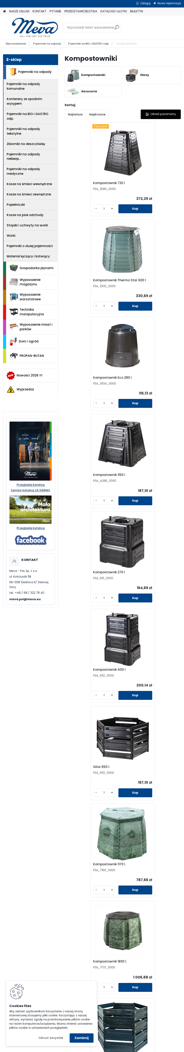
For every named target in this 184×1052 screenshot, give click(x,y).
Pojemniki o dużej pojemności (30, 246)
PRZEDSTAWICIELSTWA (80, 11)
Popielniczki (16, 205)
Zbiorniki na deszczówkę (26, 144)
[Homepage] (4, 11)
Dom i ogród (24, 341)
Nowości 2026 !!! (24, 375)
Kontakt (138, 870)
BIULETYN (136, 11)
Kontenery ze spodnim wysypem (24, 101)
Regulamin (49, 947)
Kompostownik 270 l (85, 381)
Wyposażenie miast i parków (31, 326)
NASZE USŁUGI (19, 11)
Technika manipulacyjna (27, 311)
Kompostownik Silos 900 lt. (148, 575)
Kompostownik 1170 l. (143, 478)
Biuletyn (138, 898)
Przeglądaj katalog (31, 485)
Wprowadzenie (16, 44)
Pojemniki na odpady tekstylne (23, 131)
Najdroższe (97, 114)
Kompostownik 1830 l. (86, 575)
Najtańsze (75, 114)
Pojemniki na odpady (47, 44)
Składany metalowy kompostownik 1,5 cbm (145, 675)
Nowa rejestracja (169, 3)
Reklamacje (49, 975)
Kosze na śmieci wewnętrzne (29, 184)
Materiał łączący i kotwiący (28, 256)
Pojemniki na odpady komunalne (23, 86)
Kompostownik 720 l (85, 184)
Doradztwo (49, 968)
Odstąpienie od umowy (49, 954)
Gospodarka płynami (31, 268)
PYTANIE (55, 11)
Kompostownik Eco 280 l (88, 283)
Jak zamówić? (49, 961)
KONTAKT (39, 11)
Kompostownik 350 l (143, 283)
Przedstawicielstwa (138, 884)
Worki (11, 235)
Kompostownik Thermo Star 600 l (149, 185)
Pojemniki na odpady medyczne (23, 171)
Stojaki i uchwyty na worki (27, 225)
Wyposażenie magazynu (25, 282)
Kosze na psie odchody (25, 215)
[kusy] (78, 211)
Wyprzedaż (20, 389)
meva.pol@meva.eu (25, 599)
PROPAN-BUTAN (27, 356)
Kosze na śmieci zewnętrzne (29, 194)
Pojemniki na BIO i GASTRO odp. (88, 44)
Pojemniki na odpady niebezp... (23, 156)
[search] (117, 29)
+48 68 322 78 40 (50, 913)
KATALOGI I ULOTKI (113, 11)
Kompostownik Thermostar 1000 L (90, 675)
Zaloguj (145, 3)
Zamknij (81, 1038)
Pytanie (138, 877)
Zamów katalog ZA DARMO (30, 490)
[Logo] (31, 27)
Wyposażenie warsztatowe (25, 296)
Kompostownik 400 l (143, 381)
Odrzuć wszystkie (50, 1038)
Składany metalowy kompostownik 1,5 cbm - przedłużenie (117, 777)
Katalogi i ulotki (138, 891)
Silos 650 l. (77, 478)
